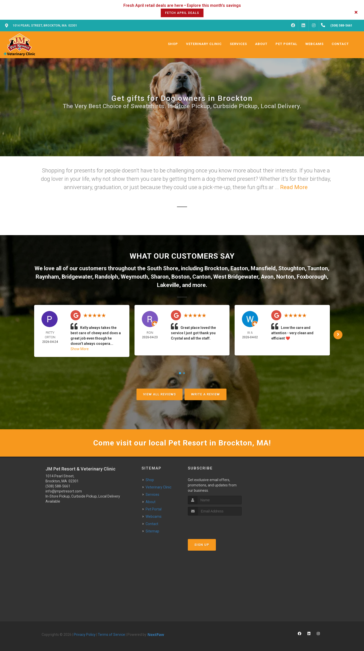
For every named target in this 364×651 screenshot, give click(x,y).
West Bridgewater (235, 277)
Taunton (317, 268)
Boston (180, 277)
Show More (80, 349)
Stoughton (291, 268)
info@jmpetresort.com (64, 491)
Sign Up (201, 545)
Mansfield (263, 268)
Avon (267, 277)
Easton (239, 268)
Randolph (106, 277)
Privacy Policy (85, 635)
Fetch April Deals (182, 13)
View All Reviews (159, 394)
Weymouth (134, 277)
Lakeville (168, 285)
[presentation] (215, 525)
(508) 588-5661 (58, 486)
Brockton (216, 268)
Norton (285, 277)
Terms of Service (111, 635)
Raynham (47, 277)
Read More (294, 187)
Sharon (160, 277)
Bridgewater (77, 277)
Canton (201, 277)
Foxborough (312, 277)
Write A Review (205, 394)
